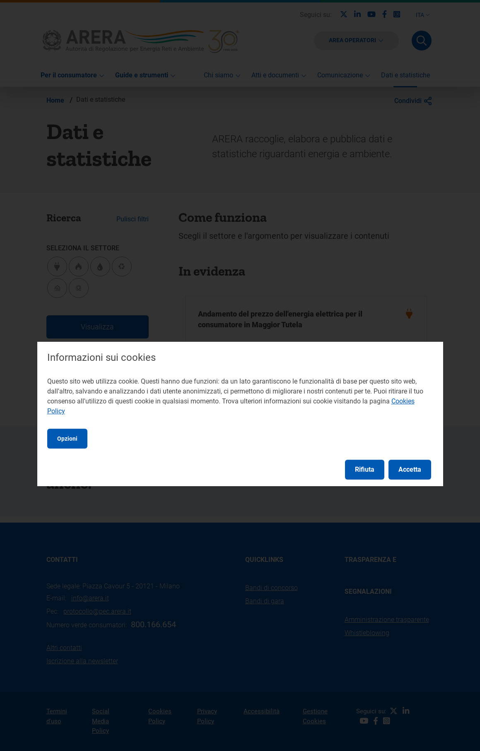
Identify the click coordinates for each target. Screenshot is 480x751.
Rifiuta (364, 469)
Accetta (409, 469)
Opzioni (67, 438)
